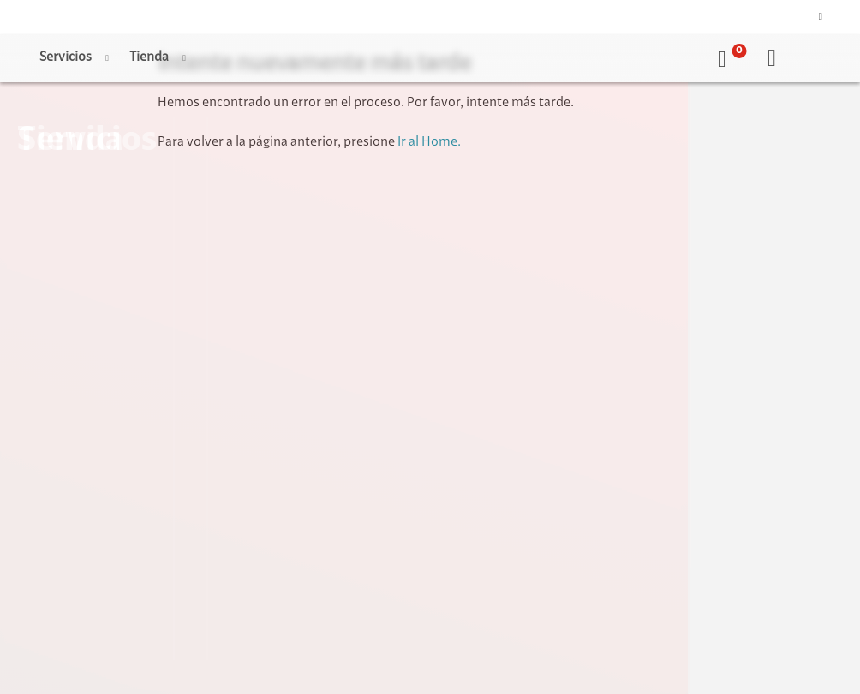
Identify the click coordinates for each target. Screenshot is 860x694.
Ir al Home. (429, 142)
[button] (729, 58)
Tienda (149, 57)
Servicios (65, 57)
